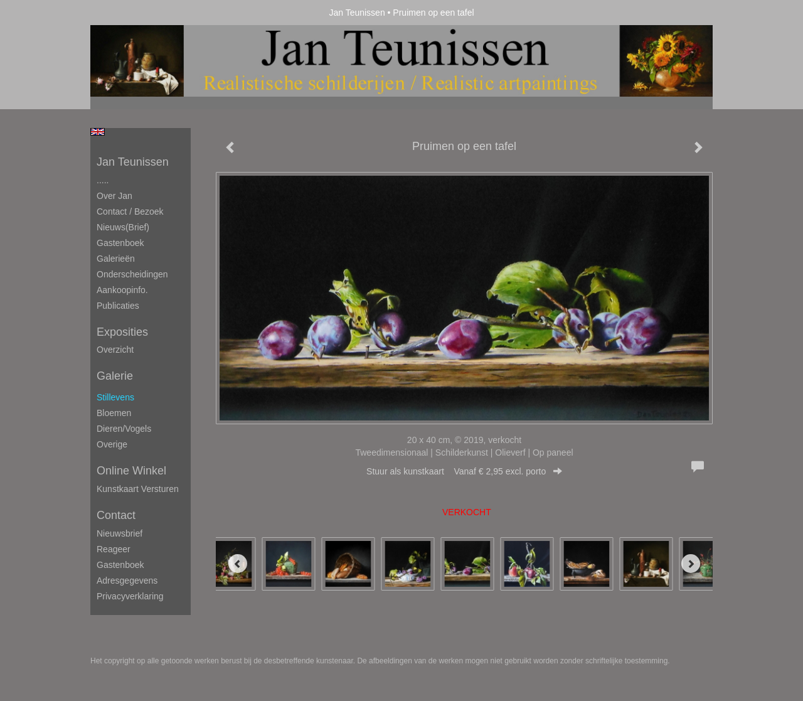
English (97, 132)
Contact (116, 515)
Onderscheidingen (132, 274)
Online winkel (131, 470)
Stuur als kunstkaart (464, 471)
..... (103, 180)
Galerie (115, 376)
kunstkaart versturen (138, 489)
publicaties (118, 306)
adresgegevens (127, 580)
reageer (113, 549)
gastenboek (120, 565)
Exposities (122, 332)
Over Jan (114, 196)
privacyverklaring (130, 596)
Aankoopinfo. (122, 290)
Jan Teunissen (357, 13)
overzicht (115, 350)
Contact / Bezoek (130, 211)
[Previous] (237, 563)
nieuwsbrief (119, 533)
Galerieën (116, 259)
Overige (112, 444)
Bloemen (114, 413)
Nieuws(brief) (123, 227)
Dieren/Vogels (124, 429)
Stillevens (115, 397)
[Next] (690, 563)
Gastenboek (120, 243)
